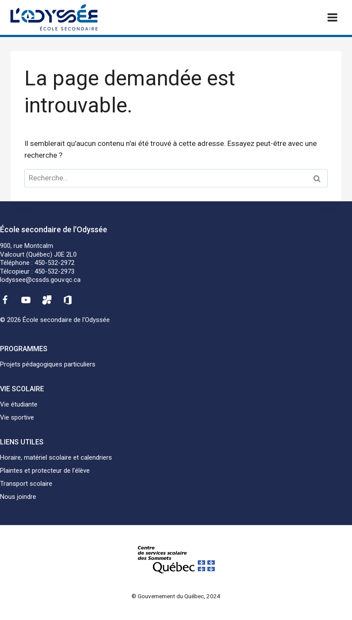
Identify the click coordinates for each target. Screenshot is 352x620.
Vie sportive (17, 417)
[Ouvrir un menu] (332, 17)
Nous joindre (18, 497)
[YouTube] (26, 300)
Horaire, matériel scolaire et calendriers (56, 457)
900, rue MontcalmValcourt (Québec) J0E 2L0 (38, 250)
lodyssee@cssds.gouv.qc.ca (40, 280)
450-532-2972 (54, 263)
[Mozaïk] (47, 300)
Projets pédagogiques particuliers (47, 364)
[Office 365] (68, 300)
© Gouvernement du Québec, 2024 (176, 596)
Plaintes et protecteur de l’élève (45, 470)
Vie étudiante (18, 404)
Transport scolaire (26, 484)
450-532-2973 (54, 271)
